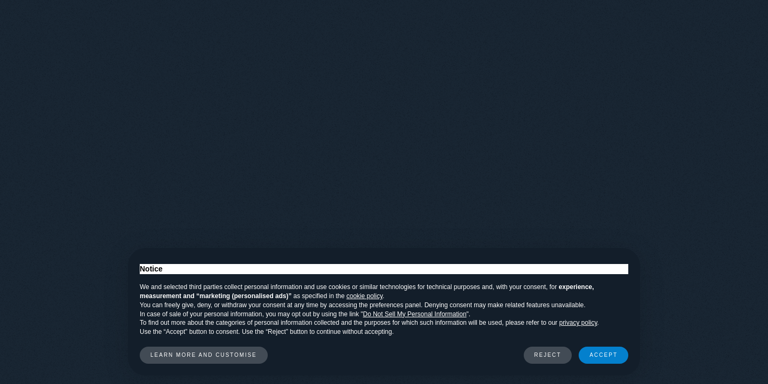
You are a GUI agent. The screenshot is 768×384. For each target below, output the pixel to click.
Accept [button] (603, 355)
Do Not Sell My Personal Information (415, 314)
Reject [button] (548, 355)
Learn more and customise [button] (203, 355)
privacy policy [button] (578, 322)
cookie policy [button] (365, 296)
